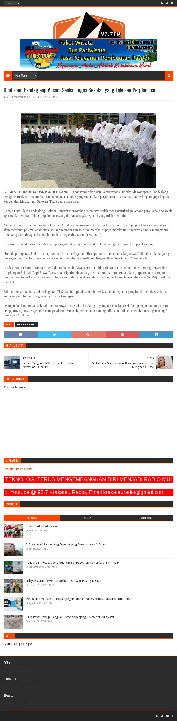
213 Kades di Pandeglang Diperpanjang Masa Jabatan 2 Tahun (66, 544)
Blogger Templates (51, 716)
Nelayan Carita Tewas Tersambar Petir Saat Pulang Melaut (63, 580)
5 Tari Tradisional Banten (42, 526)
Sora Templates (26, 716)
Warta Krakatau (26, 324)
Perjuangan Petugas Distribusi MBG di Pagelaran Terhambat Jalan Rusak (72, 562)
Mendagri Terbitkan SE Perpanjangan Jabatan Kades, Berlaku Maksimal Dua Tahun (79, 599)
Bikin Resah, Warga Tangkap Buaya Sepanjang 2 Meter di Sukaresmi (70, 617)
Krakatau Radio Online (18, 469)
